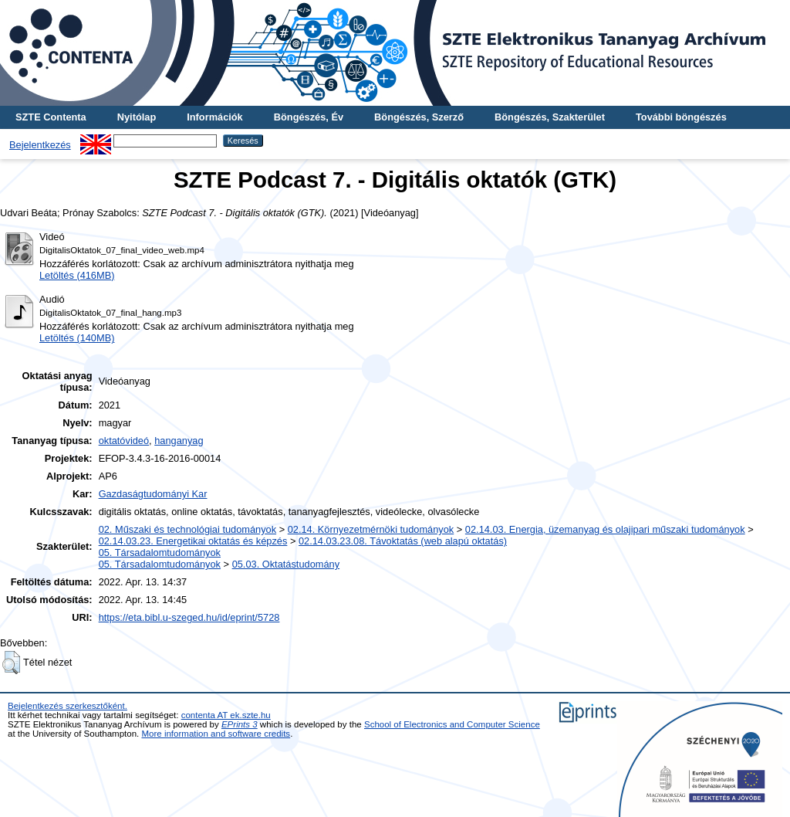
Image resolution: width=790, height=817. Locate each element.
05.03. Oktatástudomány (285, 564)
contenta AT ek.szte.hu (226, 715)
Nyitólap (136, 117)
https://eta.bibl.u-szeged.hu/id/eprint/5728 (189, 617)
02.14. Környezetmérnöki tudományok (371, 529)
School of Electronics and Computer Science (452, 724)
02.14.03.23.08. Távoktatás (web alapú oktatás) (403, 541)
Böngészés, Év (308, 117)
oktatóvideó (124, 440)
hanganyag (178, 440)
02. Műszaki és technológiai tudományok (187, 529)
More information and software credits (215, 733)
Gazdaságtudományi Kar (153, 494)
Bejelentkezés (40, 145)
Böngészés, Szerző (419, 117)
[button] (11, 662)
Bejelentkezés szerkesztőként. (67, 705)
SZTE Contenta (50, 117)
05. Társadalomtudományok (160, 552)
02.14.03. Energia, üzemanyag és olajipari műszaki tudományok (605, 529)
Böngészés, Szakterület (550, 117)
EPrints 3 (239, 724)
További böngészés (681, 117)
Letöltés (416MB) (76, 275)
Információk (215, 117)
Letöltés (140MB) (76, 338)
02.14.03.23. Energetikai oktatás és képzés (193, 541)
